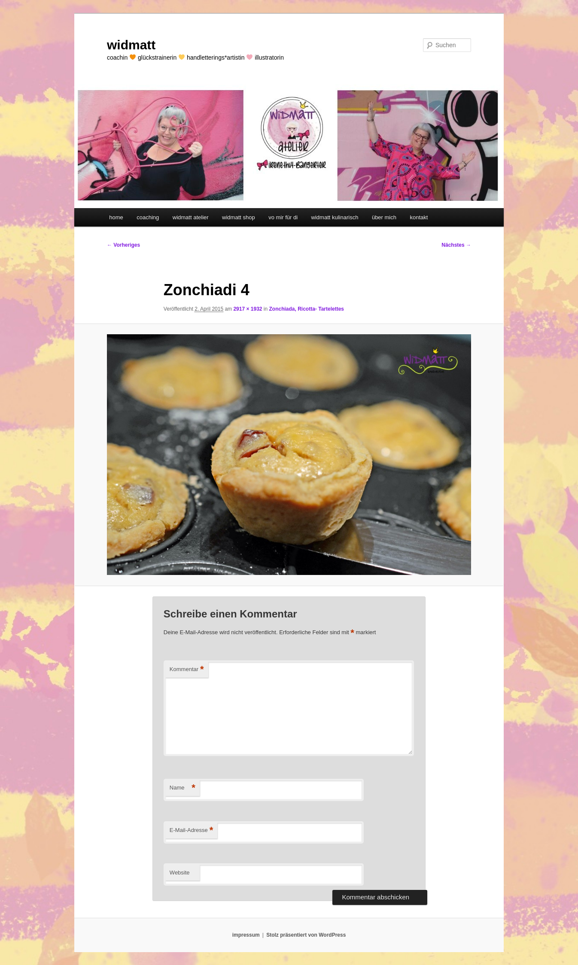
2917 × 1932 (247, 309)
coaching (148, 217)
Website (180, 872)
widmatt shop (238, 217)
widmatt (131, 45)
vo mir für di (283, 217)
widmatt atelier (191, 217)
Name (182, 788)
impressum (246, 935)
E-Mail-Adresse (191, 830)
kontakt (419, 217)
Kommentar (187, 669)
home (116, 217)
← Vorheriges (123, 245)
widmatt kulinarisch (335, 217)
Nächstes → (456, 245)
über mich (384, 217)
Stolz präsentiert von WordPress (306, 935)
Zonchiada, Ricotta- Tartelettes (306, 309)
